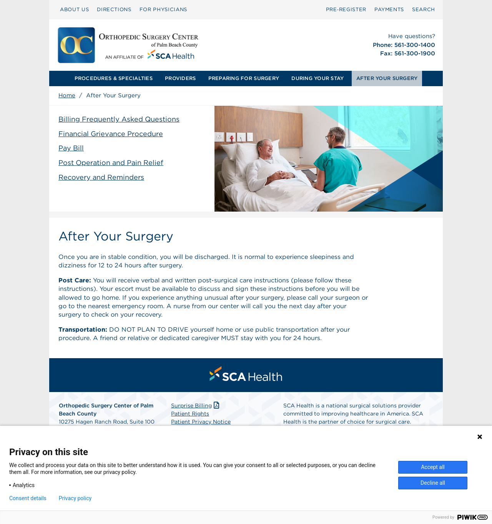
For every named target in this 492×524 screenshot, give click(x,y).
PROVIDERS (180, 78)
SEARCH (423, 9)
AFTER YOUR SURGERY (387, 78)
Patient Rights (190, 414)
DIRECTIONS (114, 9)
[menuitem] (74, 9)
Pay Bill (71, 148)
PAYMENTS (389, 9)
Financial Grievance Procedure (110, 134)
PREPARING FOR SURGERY (243, 78)
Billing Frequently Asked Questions (119, 119)
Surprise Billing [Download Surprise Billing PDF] (196, 405)
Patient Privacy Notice (201, 422)
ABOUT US (74, 9)
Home (66, 95)
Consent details (28, 498)
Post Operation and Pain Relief (110, 163)
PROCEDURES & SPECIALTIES (114, 78)
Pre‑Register (346, 9)
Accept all (433, 467)
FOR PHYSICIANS (163, 9)
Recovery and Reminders (101, 177)
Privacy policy (75, 498)
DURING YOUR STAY (317, 78)
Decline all (433, 483)
